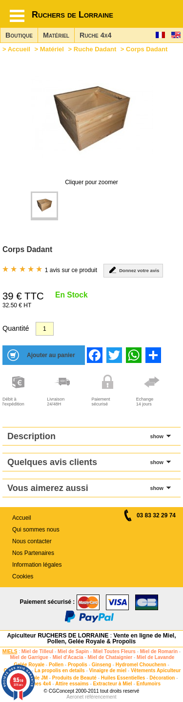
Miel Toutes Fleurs (114, 651)
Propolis (77, 664)
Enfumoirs (149, 683)
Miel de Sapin (73, 651)
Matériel (56, 35)
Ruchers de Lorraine (72, 15)
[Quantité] (45, 329)
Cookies (22, 576)
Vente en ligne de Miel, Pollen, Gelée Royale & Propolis (111, 638)
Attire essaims (71, 683)
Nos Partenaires (33, 553)
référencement (100, 697)
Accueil (19, 49)
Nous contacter (32, 541)
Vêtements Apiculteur (156, 670)
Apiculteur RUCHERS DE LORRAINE (57, 635)
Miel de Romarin (159, 651)
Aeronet (74, 697)
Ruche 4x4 (95, 35)
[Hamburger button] (17, 16)
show (156, 436)
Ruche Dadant (95, 49)
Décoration (162, 678)
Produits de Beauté (74, 678)
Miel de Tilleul (37, 651)
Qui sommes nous (36, 529)
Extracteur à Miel (112, 683)
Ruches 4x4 (37, 683)
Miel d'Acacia (68, 657)
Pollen (56, 664)
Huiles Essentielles (123, 678)
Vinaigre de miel (108, 670)
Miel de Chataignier (110, 657)
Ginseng (101, 664)
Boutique (19, 35)
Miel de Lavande (155, 657)
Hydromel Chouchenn (141, 664)
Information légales (36, 564)
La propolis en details (60, 670)
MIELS (10, 651)
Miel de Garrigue (29, 657)
